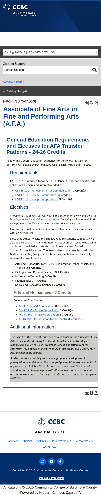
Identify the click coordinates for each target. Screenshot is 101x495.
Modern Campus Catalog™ (59, 492)
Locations (83, 441)
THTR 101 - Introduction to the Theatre (43, 318)
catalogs (14, 487)
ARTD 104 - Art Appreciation (36, 305)
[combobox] (50, 52)
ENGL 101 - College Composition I (36, 194)
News (27, 441)
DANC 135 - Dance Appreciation (39, 310)
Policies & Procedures (51, 477)
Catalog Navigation (18, 91)
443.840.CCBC (50, 432)
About (13, 441)
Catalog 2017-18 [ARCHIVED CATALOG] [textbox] (29, 52)
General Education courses (44, 219)
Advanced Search (13, 81)
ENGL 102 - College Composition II (36, 199)
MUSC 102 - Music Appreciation (39, 314)
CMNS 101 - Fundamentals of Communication (43, 190)
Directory (61, 441)
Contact (50, 446)
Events (42, 441)
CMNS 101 (49, 263)
